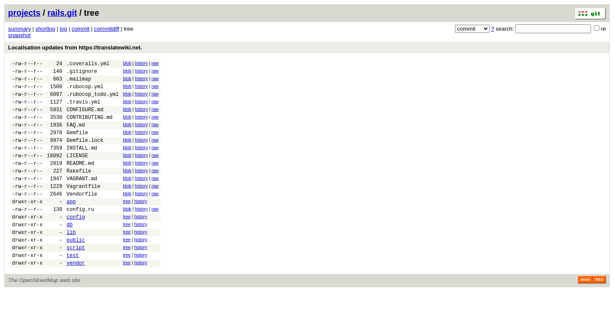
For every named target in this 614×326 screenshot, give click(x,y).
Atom (585, 314)
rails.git (62, 12)
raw (155, 63)
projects (24, 12)
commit (81, 29)
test (73, 288)
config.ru (80, 234)
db (69, 252)
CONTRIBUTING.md (90, 127)
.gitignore (82, 73)
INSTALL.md (82, 163)
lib (71, 261)
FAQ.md (76, 136)
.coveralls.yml (88, 64)
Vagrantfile (83, 207)
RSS (599, 314)
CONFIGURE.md (85, 118)
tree (126, 224)
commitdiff (106, 29)
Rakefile (79, 189)
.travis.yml (83, 109)
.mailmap (79, 82)
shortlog (45, 29)
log (63, 29)
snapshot (19, 35)
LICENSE (77, 172)
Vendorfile (82, 216)
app (71, 225)
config (76, 243)
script (76, 279)
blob (127, 63)
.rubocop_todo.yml (93, 100)
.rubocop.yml (85, 91)
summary (19, 29)
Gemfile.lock (85, 154)
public (76, 270)
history (141, 63)
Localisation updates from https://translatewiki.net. (75, 47)
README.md (80, 181)
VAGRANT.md (82, 198)
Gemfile (77, 145)
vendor (76, 297)
